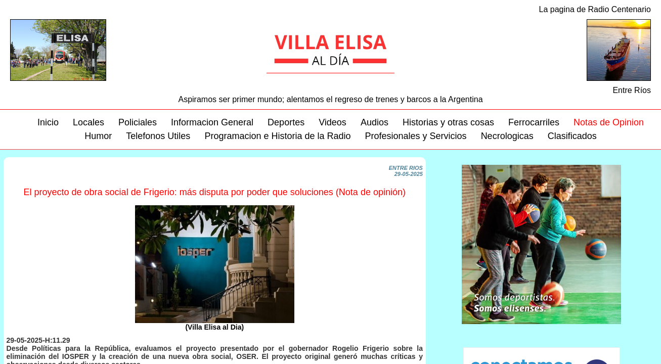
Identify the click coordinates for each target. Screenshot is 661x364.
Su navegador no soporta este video (541, 244)
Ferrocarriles (533, 122)
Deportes (286, 122)
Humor (98, 136)
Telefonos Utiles (158, 136)
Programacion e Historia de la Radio (277, 136)
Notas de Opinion (609, 122)
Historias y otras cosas (448, 122)
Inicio (48, 122)
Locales (88, 122)
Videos (332, 122)
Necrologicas (507, 136)
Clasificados (572, 136)
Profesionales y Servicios (416, 136)
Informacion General (212, 122)
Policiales (137, 122)
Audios (374, 122)
